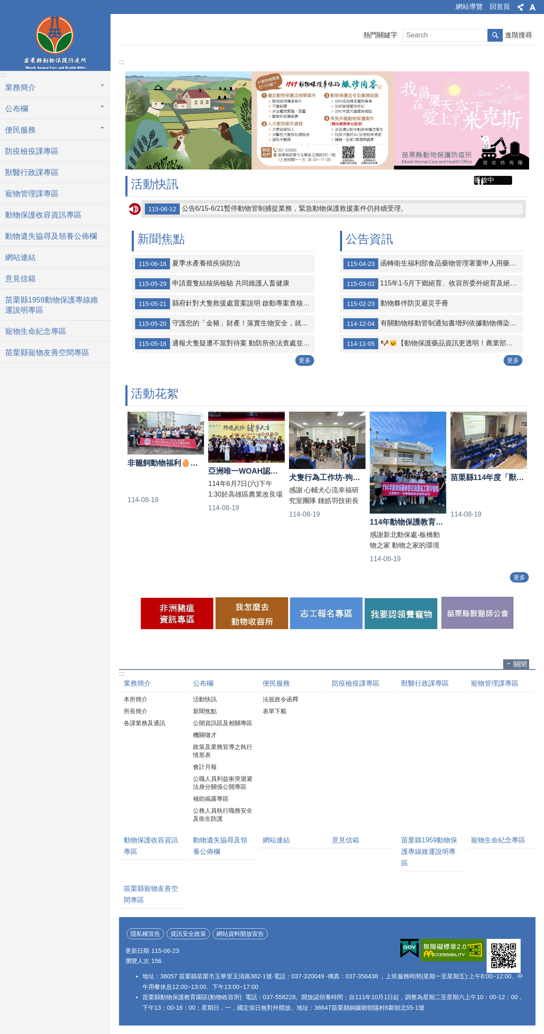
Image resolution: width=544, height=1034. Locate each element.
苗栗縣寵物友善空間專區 (47, 352)
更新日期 (137, 950)
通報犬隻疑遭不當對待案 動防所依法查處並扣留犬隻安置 (224, 343)
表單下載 (274, 711)
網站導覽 (469, 6)
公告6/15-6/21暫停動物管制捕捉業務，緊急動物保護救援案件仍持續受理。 (276, 209)
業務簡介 (137, 683)
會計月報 (205, 766)
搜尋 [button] (495, 35)
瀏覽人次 (137, 961)
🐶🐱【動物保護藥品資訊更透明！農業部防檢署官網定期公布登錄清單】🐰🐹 (433, 343)
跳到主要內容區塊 (4, 4)
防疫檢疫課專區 (32, 151)
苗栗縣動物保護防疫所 (55, 41)
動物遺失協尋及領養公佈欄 (51, 236)
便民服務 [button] (20, 130)
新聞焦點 (161, 239)
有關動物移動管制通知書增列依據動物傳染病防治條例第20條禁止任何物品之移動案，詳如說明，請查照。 (433, 323)
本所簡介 (135, 699)
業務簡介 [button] (20, 87)
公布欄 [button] (16, 109)
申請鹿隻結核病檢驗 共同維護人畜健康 (212, 283)
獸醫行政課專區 (32, 172)
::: (9, 4)
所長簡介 (135, 711)
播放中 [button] (484, 180)
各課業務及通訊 (144, 723)
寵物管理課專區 (32, 193)
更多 (305, 360)
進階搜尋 (518, 35)
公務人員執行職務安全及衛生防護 (222, 814)
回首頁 (500, 6)
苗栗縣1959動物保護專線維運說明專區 (51, 305)
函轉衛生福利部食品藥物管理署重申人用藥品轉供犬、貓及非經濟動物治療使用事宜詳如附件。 (433, 263)
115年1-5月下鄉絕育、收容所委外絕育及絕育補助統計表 (433, 283)
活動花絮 (154, 393)
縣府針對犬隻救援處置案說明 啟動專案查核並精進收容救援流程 (224, 303)
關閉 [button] (520, 664)
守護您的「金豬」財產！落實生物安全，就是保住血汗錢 (224, 323)
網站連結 (20, 257)
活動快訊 (154, 184)
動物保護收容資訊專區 (43, 215)
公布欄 (203, 683)
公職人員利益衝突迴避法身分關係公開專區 (222, 782)
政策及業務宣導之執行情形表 (222, 750)
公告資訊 (369, 239)
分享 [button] (521, 7)
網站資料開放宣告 (240, 933)
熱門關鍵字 (380, 35)
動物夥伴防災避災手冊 (395, 303)
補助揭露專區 (211, 798)
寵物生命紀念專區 (35, 331)
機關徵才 (205, 735)
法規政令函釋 (280, 699)
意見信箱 (20, 278)
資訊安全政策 (188, 933)
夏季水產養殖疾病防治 (187, 263)
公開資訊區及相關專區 (222, 723)
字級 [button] (532, 7)
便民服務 (276, 683)
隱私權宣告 (145, 933)
